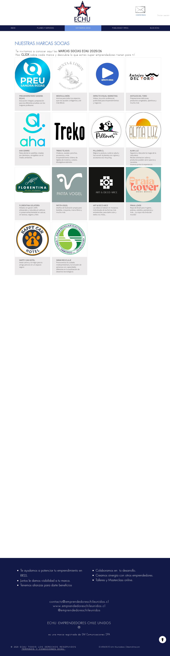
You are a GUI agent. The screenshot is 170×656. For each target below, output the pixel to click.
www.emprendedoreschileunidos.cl (79, 606)
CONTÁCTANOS (141, 15)
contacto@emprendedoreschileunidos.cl (79, 601)
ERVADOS (70, 647)
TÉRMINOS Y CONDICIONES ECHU (43, 649)
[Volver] (162, 639)
